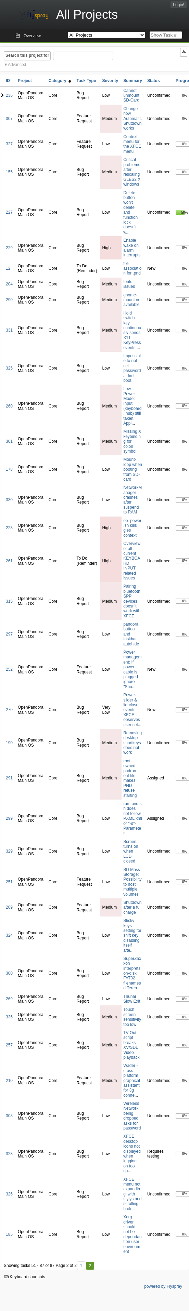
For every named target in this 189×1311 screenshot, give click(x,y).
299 (9, 818)
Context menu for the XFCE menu (132, 144)
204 (9, 284)
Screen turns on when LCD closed (130, 851)
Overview (32, 36)
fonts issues (129, 284)
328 (9, 1153)
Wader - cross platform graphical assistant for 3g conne (131, 1080)
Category (60, 80)
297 (9, 634)
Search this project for (27, 55)
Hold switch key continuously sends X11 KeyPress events (132, 330)
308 (9, 1115)
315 (9, 601)
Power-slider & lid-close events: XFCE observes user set (131, 710)
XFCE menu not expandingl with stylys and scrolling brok (132, 1194)
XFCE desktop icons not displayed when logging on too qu (132, 1153)
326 (9, 1194)
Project (25, 80)
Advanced (17, 64)
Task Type (86, 80)
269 (9, 998)
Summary (132, 80)
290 (9, 299)
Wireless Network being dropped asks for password (132, 1116)
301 (9, 441)
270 (9, 709)
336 (9, 1017)
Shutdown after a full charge (132, 907)
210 (9, 1080)
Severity (110, 80)
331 (9, 330)
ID (8, 80)
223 (9, 527)
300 (9, 973)
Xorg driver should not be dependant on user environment (132, 1234)
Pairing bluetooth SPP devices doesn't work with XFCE (131, 601)
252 (9, 669)
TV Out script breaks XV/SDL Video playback (131, 1045)
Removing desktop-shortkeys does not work (132, 743)
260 (9, 406)
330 (9, 499)
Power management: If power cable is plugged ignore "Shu (132, 669)
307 (9, 118)
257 (9, 1045)
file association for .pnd (132, 268)
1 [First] (81, 1265)
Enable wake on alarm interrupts (131, 247)
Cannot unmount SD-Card (131, 95)
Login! (178, 4)
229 (9, 247)
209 (9, 907)
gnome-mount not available (132, 300)
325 (9, 368)
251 (9, 882)
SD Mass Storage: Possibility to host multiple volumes (132, 882)
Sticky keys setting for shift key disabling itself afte (132, 935)
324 (9, 935)
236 (9, 95)
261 (9, 561)
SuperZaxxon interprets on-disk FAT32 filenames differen (132, 973)
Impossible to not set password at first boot (132, 368)
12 (8, 268)
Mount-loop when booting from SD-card (132, 469)
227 (9, 212)
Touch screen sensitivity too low (132, 1017)
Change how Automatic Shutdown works (132, 118)
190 (9, 742)
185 (9, 1234)
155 (9, 172)
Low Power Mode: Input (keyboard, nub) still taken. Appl (132, 406)
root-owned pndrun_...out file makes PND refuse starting (132, 778)
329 (9, 851)
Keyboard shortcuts (24, 1276)
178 (9, 469)
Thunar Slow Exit (131, 999)
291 (9, 778)
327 (9, 144)
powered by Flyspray (163, 1286)
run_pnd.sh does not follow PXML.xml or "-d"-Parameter (132, 818)
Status (153, 80)
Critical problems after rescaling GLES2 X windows (131, 172)
